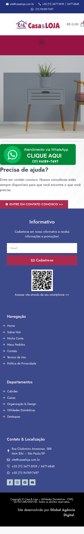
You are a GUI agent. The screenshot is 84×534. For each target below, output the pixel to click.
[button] (42, 42)
